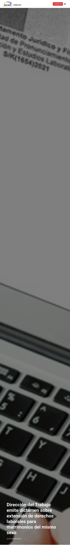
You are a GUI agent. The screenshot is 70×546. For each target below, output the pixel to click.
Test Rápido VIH (58, 4)
